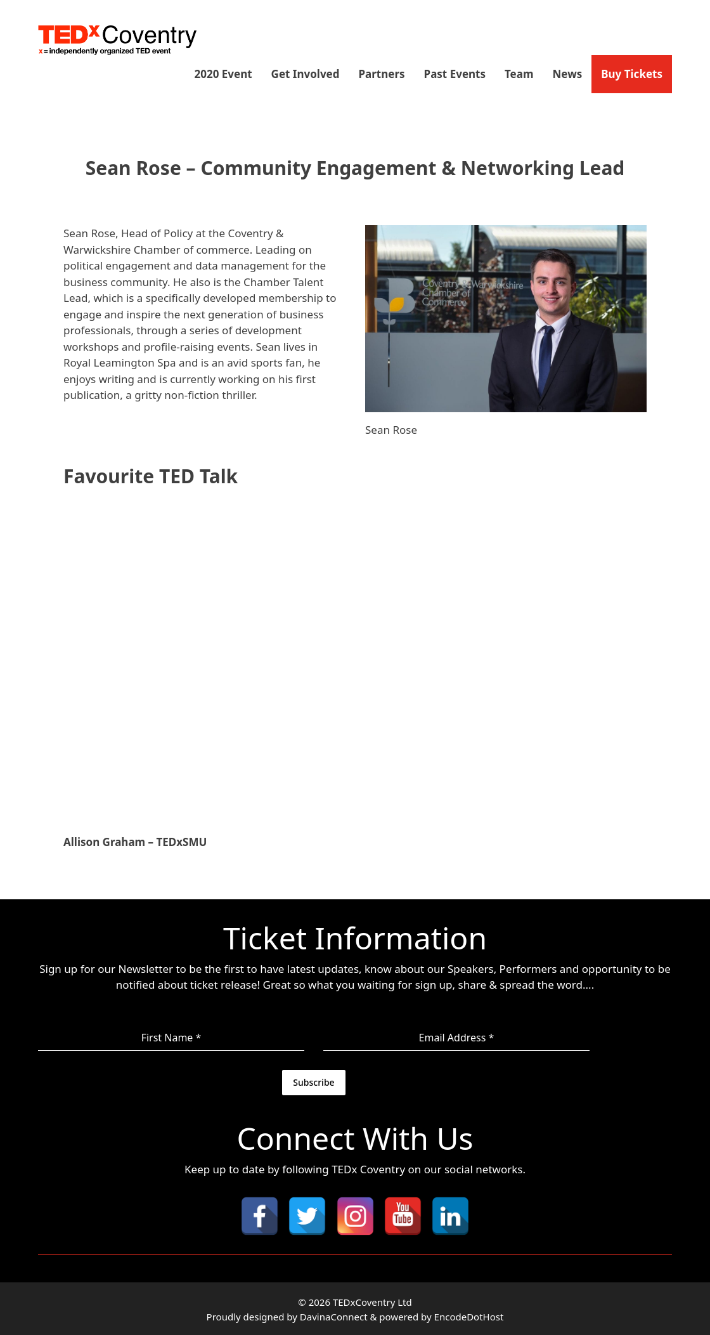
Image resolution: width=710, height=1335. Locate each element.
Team (519, 74)
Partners (382, 74)
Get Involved (305, 74)
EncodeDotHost (469, 1315)
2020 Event (223, 74)
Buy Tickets (631, 74)
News (568, 74)
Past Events (455, 74)
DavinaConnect (334, 1315)
